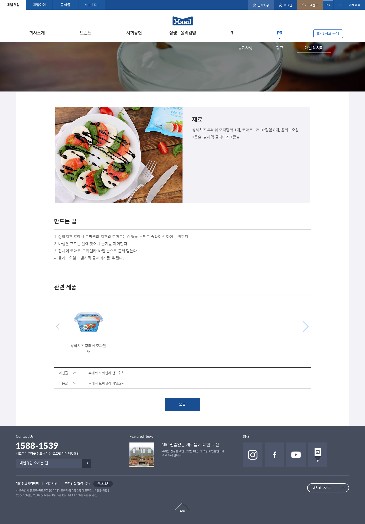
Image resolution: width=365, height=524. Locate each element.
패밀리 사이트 (321, 488)
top (182, 507)
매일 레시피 (314, 48)
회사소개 (36, 32)
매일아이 (39, 5)
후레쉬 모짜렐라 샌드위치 (106, 373)
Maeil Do (92, 5)
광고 (279, 48)
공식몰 (65, 5)
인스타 (252, 454)
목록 (182, 405)
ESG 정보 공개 (328, 34)
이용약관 (52, 483)
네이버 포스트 (317, 454)
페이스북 (274, 454)
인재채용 (103, 484)
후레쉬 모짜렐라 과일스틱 (106, 383)
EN (338, 5)
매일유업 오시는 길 (34, 463)
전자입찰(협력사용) (77, 483)
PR (279, 32)
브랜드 (85, 32)
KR (328, 5)
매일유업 (13, 5)
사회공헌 (134, 32)
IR (231, 32)
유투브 (296, 454)
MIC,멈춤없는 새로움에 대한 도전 (190, 444)
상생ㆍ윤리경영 (182, 32)
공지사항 (245, 48)
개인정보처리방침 (27, 483)
